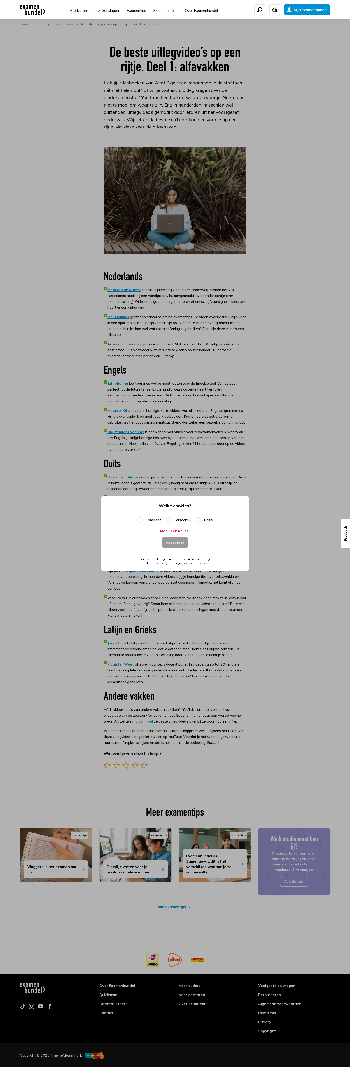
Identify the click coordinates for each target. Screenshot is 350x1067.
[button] (345, 533)
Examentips (136, 10)
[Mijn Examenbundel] (307, 9)
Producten (80, 10)
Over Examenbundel (203, 10)
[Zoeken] (259, 9)
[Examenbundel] (32, 9)
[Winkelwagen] (274, 9)
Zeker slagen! (109, 10)
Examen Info (165, 10)
